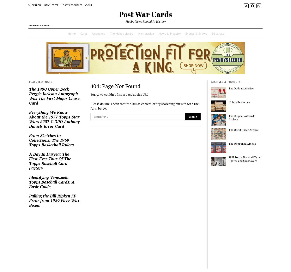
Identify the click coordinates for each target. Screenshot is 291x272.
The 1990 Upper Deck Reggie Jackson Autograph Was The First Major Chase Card (54, 96)
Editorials (218, 33)
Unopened (98, 33)
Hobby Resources (71, 5)
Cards (84, 33)
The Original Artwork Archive (242, 117)
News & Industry (170, 33)
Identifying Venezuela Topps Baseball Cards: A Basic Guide (52, 182)
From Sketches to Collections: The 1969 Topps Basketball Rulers (51, 140)
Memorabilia (146, 33)
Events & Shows (196, 33)
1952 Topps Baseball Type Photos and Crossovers (245, 159)
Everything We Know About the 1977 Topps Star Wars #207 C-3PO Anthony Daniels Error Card (54, 119)
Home (72, 33)
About (88, 5)
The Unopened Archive (242, 143)
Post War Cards (145, 14)
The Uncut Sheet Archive (244, 130)
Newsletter (51, 5)
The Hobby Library (121, 33)
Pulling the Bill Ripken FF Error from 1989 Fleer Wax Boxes (54, 201)
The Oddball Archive (241, 88)
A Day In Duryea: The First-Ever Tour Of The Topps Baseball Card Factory (50, 161)
